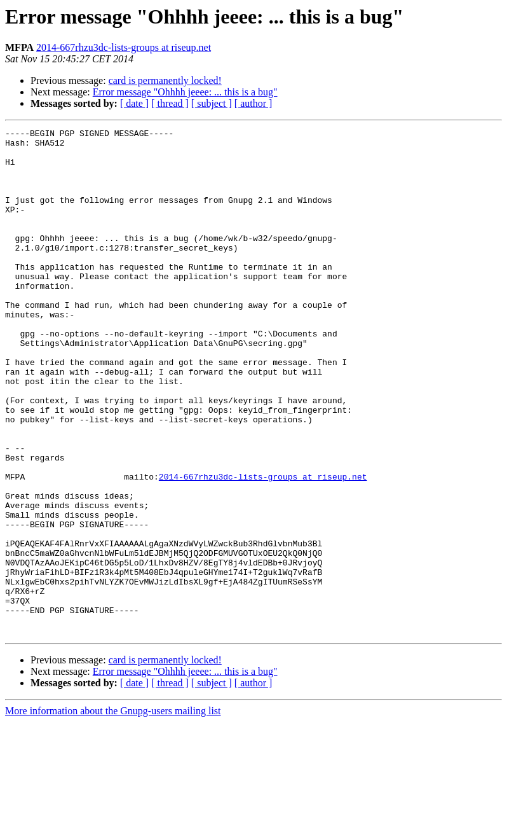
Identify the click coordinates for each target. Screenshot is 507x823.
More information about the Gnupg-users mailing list (113, 811)
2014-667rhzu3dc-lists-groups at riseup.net (123, 47)
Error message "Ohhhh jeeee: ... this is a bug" (185, 91)
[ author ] (253, 103)
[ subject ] (211, 103)
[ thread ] (170, 103)
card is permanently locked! (165, 80)
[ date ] (134, 103)
